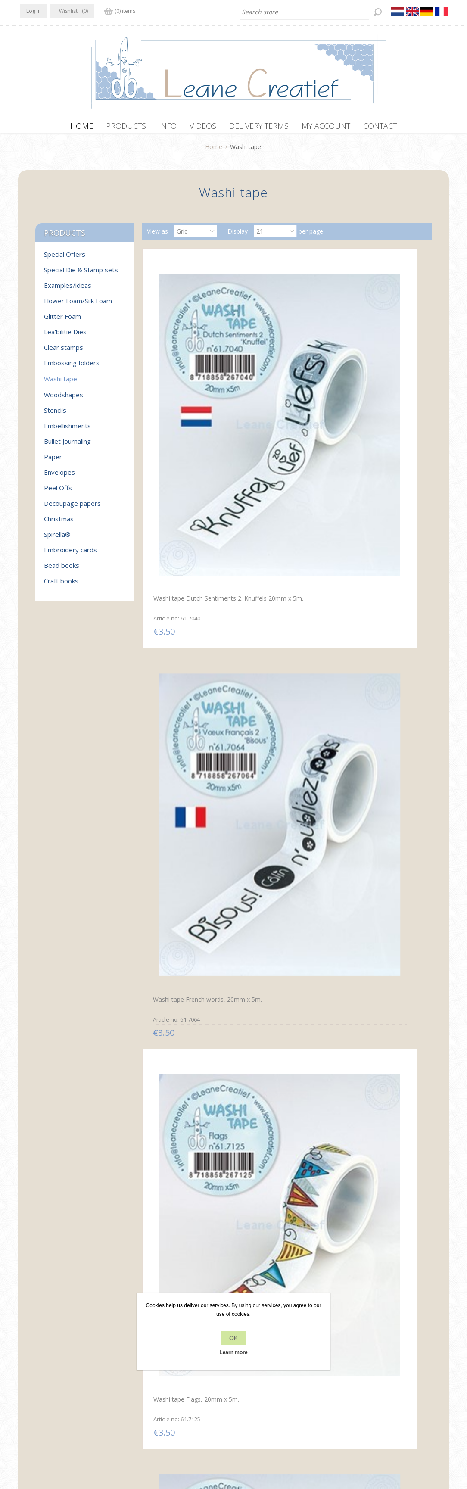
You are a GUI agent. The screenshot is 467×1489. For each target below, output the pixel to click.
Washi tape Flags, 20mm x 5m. (377, 379)
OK (233, 1338)
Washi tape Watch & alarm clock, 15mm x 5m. (186, 888)
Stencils (55, 414)
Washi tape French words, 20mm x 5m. (280, 380)
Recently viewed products (378, 1359)
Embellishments (67, 430)
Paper (53, 461)
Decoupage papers (72, 507)
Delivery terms (148, 1392)
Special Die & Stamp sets (81, 274)
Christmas (59, 523)
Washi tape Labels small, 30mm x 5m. (278, 1057)
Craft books (61, 585)
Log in (33, 11)
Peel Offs (58, 492)
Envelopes (59, 476)
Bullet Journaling (67, 445)
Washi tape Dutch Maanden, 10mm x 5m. (188, 1056)
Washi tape (60, 383)
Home (213, 151)
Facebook (28, 1358)
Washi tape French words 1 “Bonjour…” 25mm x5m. (378, 718)
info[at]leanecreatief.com (55, 1394)
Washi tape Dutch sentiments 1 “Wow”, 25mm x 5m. (285, 718)
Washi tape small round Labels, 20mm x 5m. (277, 549)
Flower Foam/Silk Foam (78, 305)
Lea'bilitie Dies (65, 336)
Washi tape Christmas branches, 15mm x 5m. (181, 718)
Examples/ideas (67, 289)
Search (352, 1376)
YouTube (79, 1358)
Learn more (233, 1352)
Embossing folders (72, 367)
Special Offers (64, 258)
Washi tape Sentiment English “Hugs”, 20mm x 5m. (190, 1226)
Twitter (45, 1358)
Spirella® (57, 538)
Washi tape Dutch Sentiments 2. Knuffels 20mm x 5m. (180, 383)
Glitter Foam (62, 320)
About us (140, 1376)
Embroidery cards (70, 554)
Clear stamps (63, 351)
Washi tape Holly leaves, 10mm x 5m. (374, 549)
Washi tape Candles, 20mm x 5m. (189, 549)
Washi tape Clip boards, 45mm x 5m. (277, 887)
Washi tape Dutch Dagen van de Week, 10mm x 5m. (380, 888)
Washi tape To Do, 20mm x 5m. (378, 1056)
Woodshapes (63, 399)
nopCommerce (181, 1443)
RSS (62, 1358)
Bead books (61, 569)
